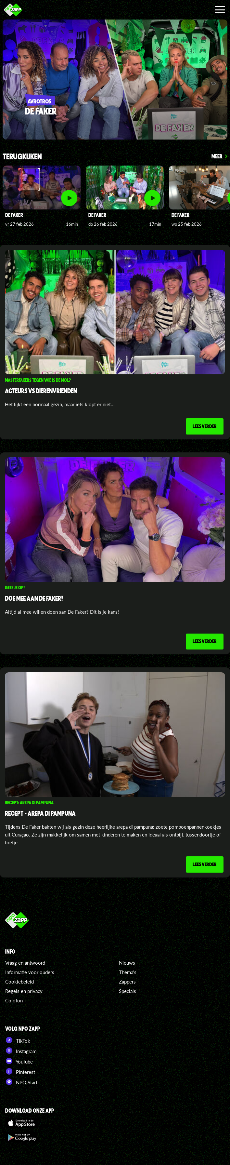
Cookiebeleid (19, 981)
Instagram (20, 1050)
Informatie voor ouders (29, 972)
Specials (127, 991)
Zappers (127, 981)
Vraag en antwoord (25, 963)
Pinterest (20, 1071)
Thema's (127, 972)
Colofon (14, 1000)
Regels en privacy (24, 991)
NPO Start (21, 1082)
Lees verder (204, 426)
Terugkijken (22, 157)
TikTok (17, 1040)
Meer (217, 156)
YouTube (19, 1061)
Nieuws (127, 963)
